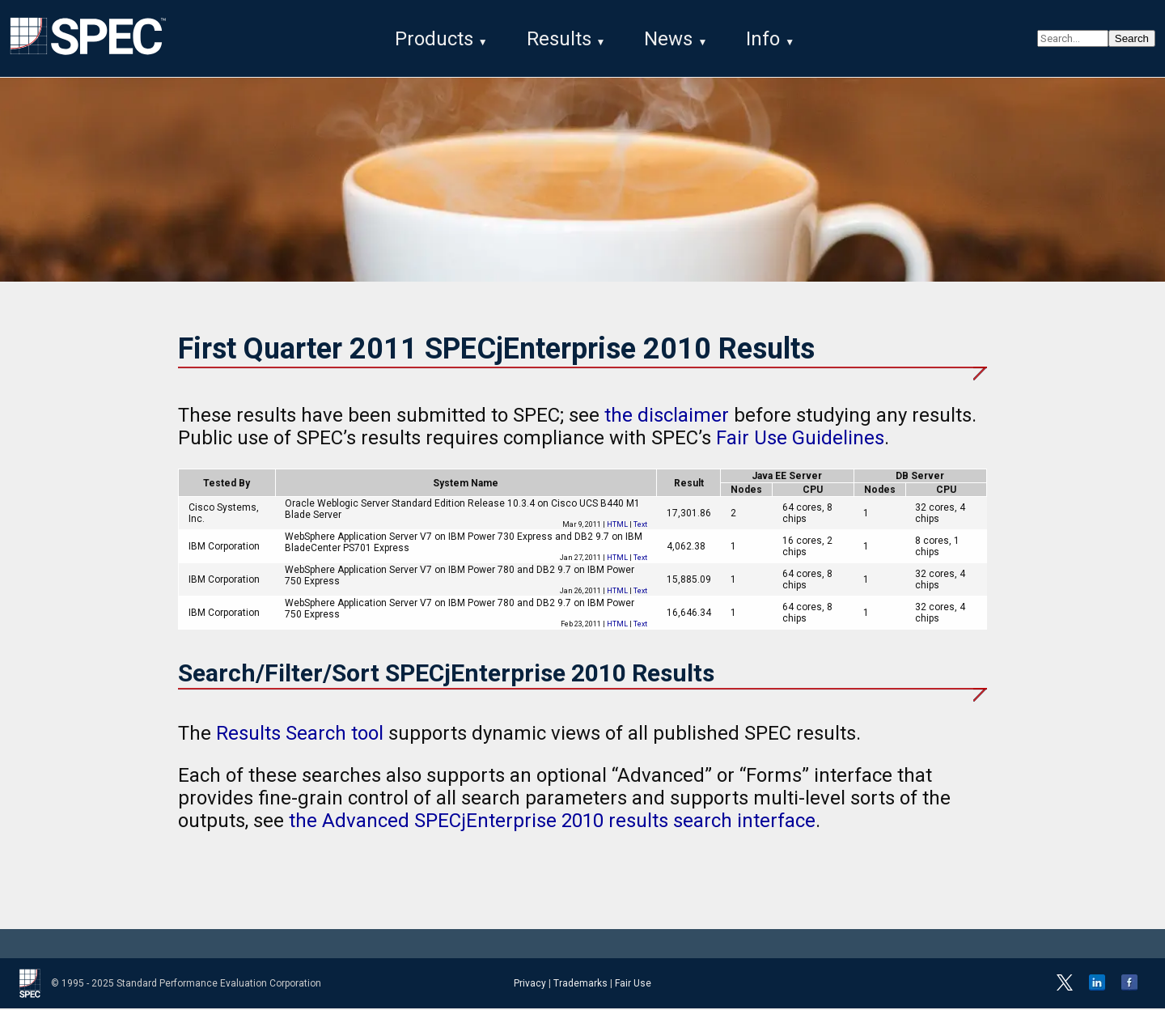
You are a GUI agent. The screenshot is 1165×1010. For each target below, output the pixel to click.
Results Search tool (299, 735)
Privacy (530, 985)
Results (559, 39)
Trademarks (580, 985)
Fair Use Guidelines (800, 439)
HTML (617, 526)
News (668, 39)
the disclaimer (666, 416)
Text (640, 526)
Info (763, 39)
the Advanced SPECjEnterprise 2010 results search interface (552, 822)
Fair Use (633, 985)
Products (434, 39)
